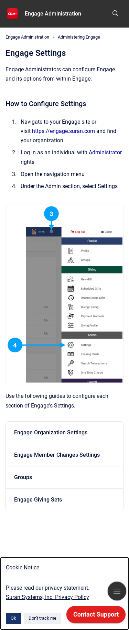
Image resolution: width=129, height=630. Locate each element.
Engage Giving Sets (38, 499)
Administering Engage (79, 37)
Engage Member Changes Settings (57, 455)
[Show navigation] (117, 591)
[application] (96, 616)
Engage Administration (53, 13)
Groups (23, 477)
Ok (13, 618)
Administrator (105, 152)
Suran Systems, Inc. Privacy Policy (47, 597)
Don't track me (42, 618)
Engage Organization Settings (50, 432)
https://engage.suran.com (63, 131)
